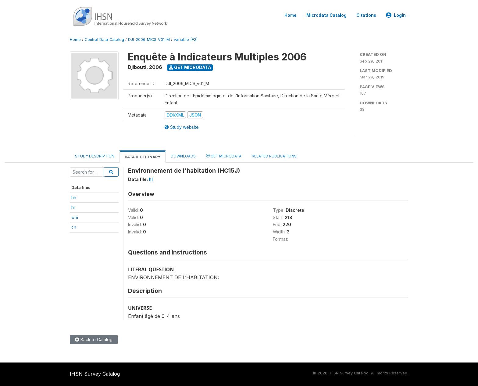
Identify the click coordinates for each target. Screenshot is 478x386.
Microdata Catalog (326, 15)
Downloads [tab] (183, 156)
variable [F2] (186, 39)
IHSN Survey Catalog (95, 374)
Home (290, 15)
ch (73, 227)
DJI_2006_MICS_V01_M (149, 39)
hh (73, 197)
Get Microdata (190, 67)
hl (73, 207)
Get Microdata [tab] (223, 155)
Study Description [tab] (94, 156)
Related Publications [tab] (274, 156)
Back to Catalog (93, 339)
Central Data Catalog (104, 39)
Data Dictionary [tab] (142, 157)
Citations (366, 15)
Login (396, 15)
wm (74, 217)
